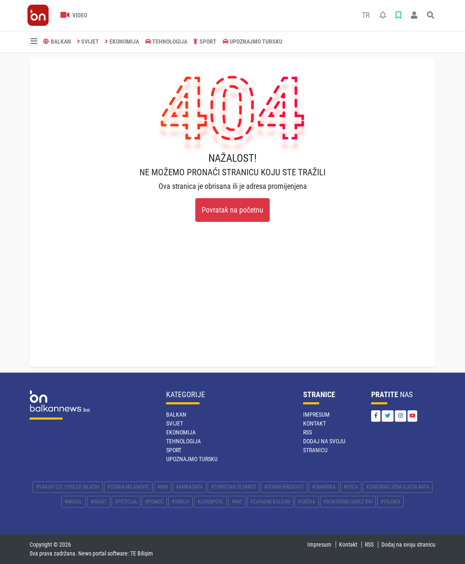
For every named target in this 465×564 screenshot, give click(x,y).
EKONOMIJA (122, 41)
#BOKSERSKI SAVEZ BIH (347, 502)
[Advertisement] (232, 303)
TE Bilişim (141, 553)
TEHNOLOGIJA (166, 41)
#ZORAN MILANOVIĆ (128, 487)
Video (73, 15)
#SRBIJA (180, 502)
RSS (307, 432)
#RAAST (98, 502)
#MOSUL (73, 502)
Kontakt (314, 423)
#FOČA (351, 487)
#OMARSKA (324, 487)
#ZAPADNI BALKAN (270, 502)
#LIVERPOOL (210, 502)
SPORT (204, 41)
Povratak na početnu (232, 210)
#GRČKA (306, 502)
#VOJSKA (390, 502)
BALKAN (57, 41)
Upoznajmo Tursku (252, 41)
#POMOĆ (154, 502)
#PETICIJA (126, 502)
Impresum (316, 414)
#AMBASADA (189, 487)
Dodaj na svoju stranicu (408, 544)
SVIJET (88, 41)
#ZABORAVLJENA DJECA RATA (397, 487)
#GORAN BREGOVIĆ (284, 487)
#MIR (162, 487)
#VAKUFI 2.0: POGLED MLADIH (67, 487)
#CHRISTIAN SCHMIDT (233, 487)
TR (366, 15)
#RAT (237, 502)
